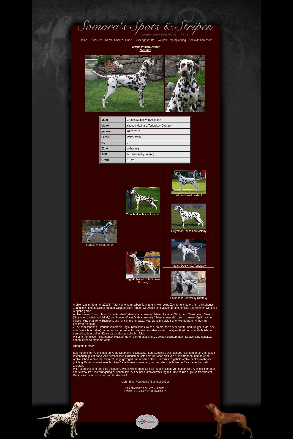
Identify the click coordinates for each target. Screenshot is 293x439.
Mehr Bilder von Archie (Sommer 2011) (145, 381)
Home (83, 40)
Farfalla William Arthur (99, 243)
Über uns (97, 40)
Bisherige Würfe (144, 40)
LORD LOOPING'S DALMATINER (145, 391)
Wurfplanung (178, 40)
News (108, 40)
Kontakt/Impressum (200, 40)
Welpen (162, 40)
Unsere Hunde (123, 40)
